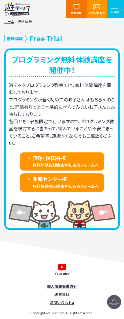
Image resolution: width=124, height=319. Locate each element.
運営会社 (61, 294)
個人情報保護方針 (62, 286)
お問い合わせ (97, 13)
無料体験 (76, 13)
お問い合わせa (62, 302)
